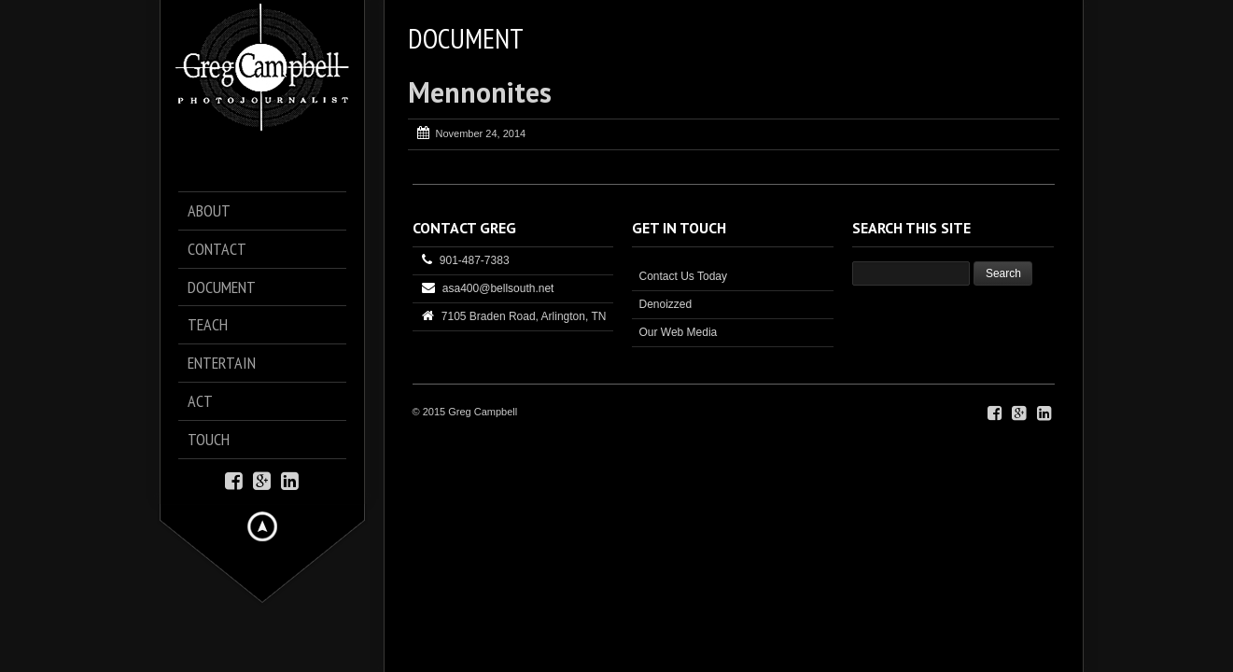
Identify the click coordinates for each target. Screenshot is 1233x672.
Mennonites (480, 92)
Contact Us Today (682, 276)
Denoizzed (665, 304)
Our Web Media (677, 332)
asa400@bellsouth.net (498, 288)
